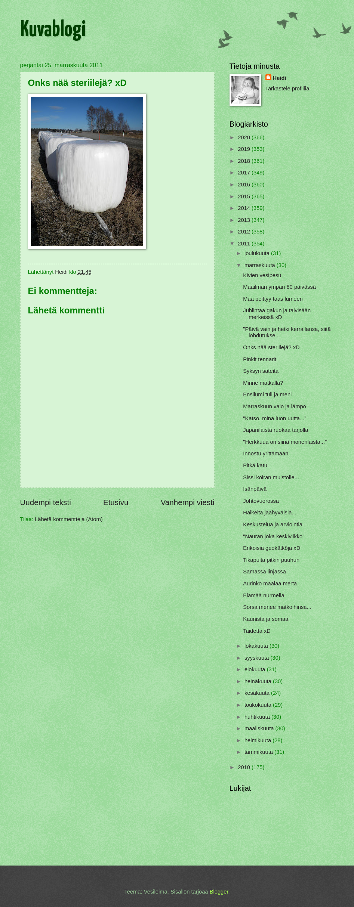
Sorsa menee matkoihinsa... (277, 607)
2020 (245, 137)
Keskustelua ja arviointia (272, 524)
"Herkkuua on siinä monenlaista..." (285, 442)
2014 (245, 208)
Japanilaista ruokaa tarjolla (275, 430)
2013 (245, 220)
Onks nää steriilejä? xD (271, 347)
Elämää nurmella (263, 595)
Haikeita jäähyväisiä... (269, 513)
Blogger (219, 892)
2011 (245, 244)
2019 (245, 149)
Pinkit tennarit (259, 359)
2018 (245, 161)
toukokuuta (258, 705)
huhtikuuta (257, 717)
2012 (245, 232)
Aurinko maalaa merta (270, 583)
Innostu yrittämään (265, 453)
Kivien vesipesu (262, 275)
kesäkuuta (257, 693)
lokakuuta (257, 646)
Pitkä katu (255, 465)
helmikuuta (258, 740)
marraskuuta (260, 265)
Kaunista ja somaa (265, 619)
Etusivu (116, 502)
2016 (245, 185)
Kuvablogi (53, 30)
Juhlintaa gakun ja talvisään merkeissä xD (277, 313)
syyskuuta (257, 658)
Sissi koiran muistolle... (271, 477)
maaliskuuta (259, 728)
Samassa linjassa (264, 572)
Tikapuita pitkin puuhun (271, 560)
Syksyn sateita (260, 371)
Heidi (279, 78)
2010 (245, 767)
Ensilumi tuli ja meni (267, 394)
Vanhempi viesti (188, 502)
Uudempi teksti (45, 502)
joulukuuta (257, 253)
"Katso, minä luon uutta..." (274, 418)
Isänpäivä (255, 489)
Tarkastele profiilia (287, 89)
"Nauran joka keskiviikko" (273, 536)
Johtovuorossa (261, 501)
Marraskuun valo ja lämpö (274, 406)
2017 (245, 173)
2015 (245, 196)
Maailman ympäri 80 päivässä (279, 287)
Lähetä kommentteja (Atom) (69, 519)
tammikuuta (259, 752)
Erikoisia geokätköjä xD (271, 548)
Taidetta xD (257, 631)
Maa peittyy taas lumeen (273, 299)
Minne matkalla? (263, 383)
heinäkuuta (258, 681)
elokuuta (255, 669)
